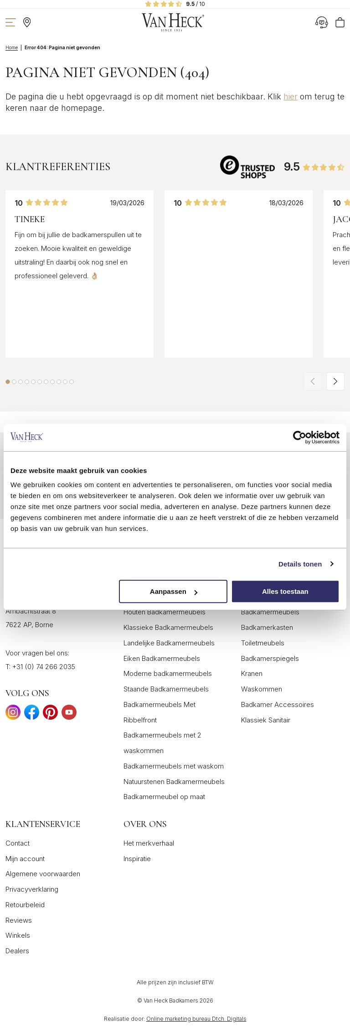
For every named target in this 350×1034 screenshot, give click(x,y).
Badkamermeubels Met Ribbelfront (160, 712)
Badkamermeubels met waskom (174, 766)
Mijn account (25, 858)
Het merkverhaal (149, 843)
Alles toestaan (285, 591)
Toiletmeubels (262, 643)
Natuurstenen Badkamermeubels (174, 781)
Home (11, 47)
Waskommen (261, 689)
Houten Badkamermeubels (165, 612)
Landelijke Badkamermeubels (169, 643)
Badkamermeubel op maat (164, 796)
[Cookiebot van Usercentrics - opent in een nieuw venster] (300, 437)
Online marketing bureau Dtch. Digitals (196, 1018)
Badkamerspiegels (270, 658)
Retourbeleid (25, 904)
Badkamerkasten (267, 627)
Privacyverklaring (31, 889)
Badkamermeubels (270, 612)
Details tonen (300, 564)
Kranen (251, 673)
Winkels (17, 935)
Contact (17, 843)
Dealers (17, 950)
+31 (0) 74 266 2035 (43, 666)
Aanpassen (173, 591)
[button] (7, 381)
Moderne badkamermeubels (168, 673)
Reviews (18, 920)
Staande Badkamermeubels (166, 689)
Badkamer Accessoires (277, 704)
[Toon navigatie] (10, 22)
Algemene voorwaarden (42, 873)
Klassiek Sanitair (265, 720)
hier (290, 96)
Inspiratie (137, 858)
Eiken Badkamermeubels (162, 658)
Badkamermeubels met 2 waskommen (162, 743)
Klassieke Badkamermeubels (168, 627)
